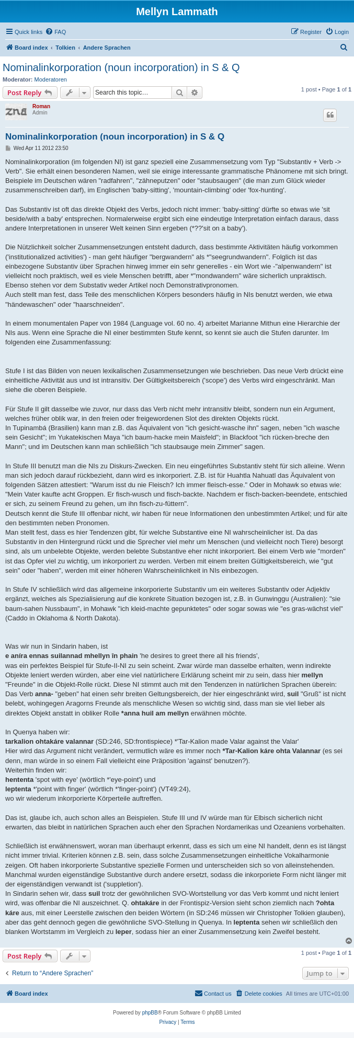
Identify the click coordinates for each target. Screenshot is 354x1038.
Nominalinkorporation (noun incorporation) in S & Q (121, 67)
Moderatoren (51, 79)
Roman (41, 106)
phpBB (150, 1013)
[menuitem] (55, 32)
